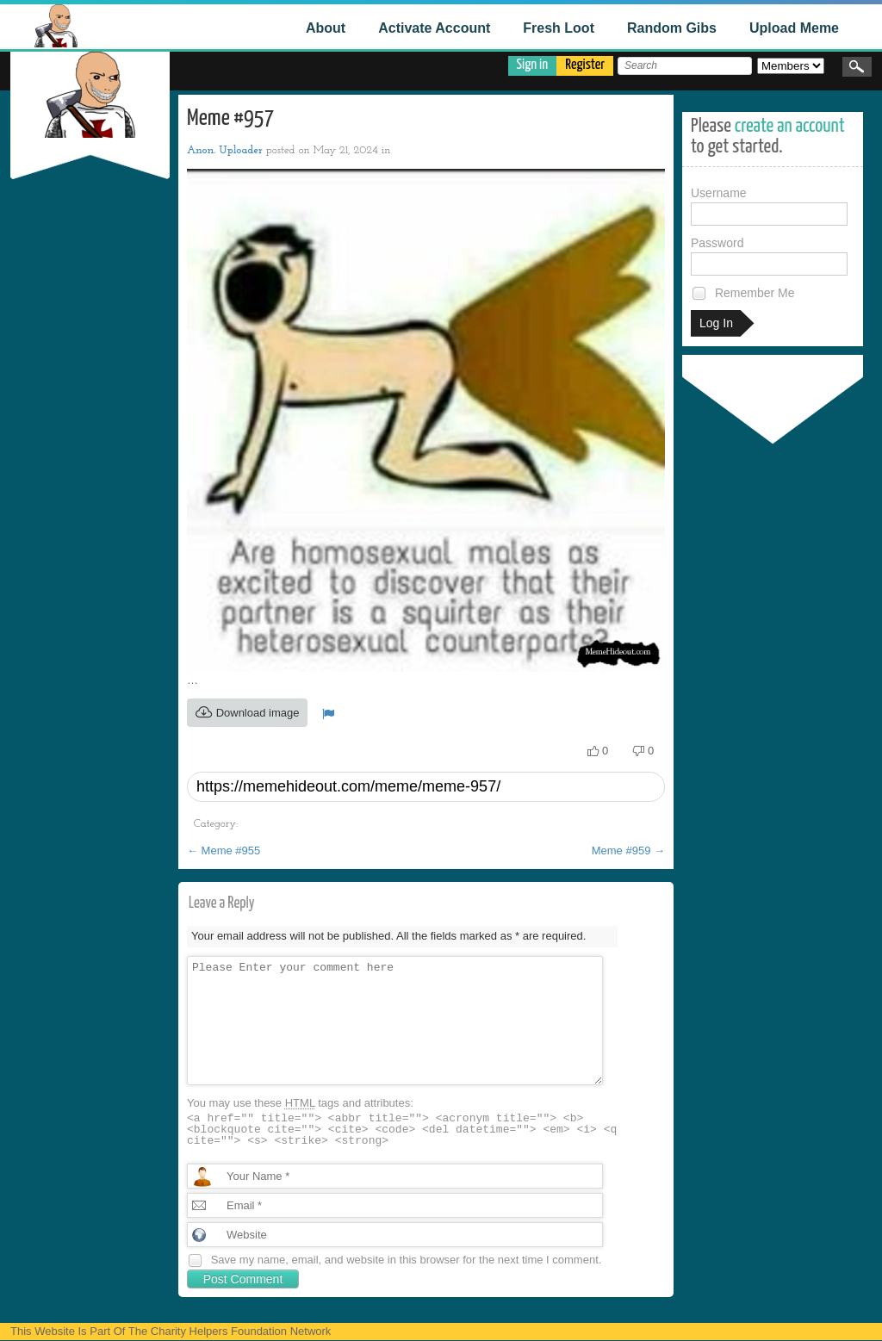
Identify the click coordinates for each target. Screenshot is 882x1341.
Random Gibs (672, 28)
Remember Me (742, 293)
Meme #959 (628, 850)
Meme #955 (223, 850)
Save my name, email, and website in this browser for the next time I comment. (406, 1259)
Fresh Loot (558, 28)
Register (585, 65)
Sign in (533, 65)
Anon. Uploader (225, 150)
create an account (790, 126)
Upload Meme (794, 28)
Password (769, 256)
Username (769, 206)
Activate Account (434, 28)
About (325, 28)
